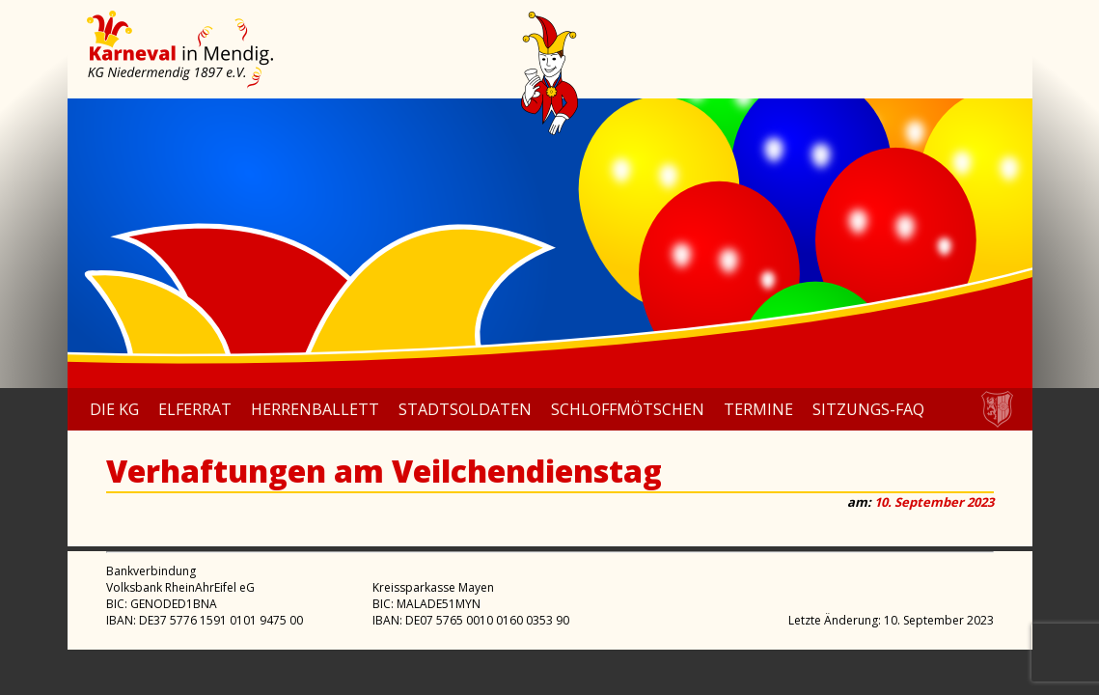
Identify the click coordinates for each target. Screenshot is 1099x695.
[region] (550, 243)
